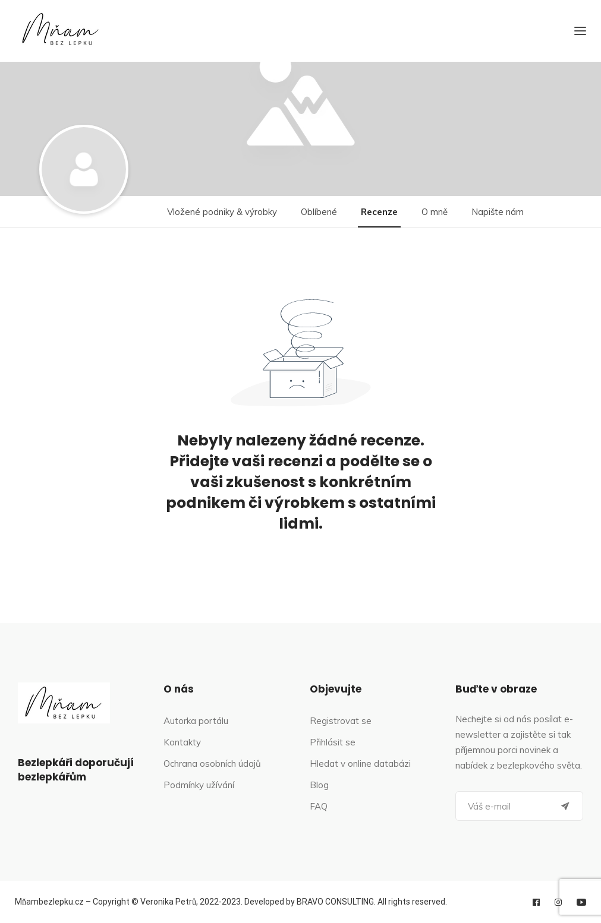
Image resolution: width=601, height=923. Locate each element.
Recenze (379, 211)
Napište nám (497, 211)
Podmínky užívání (198, 785)
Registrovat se (341, 720)
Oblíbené (319, 211)
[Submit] (565, 806)
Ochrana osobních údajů (212, 763)
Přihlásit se (332, 742)
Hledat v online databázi (360, 763)
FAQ (319, 806)
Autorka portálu (195, 720)
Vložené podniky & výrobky (222, 211)
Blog (319, 785)
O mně (434, 211)
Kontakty (182, 742)
